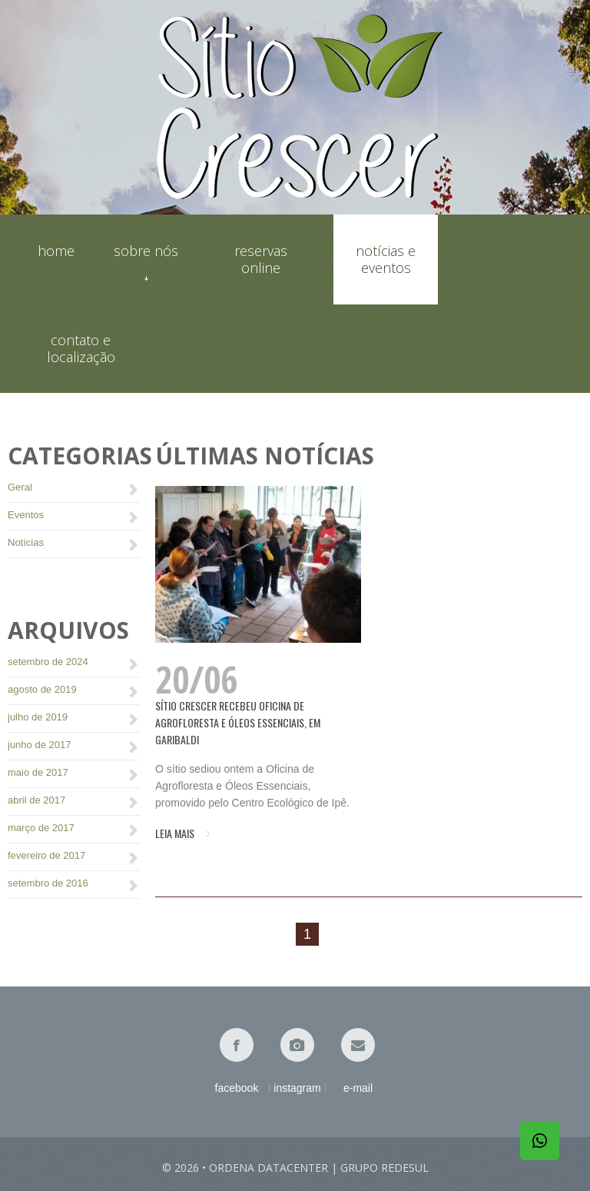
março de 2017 (41, 827)
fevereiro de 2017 (46, 855)
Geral (20, 487)
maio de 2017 (38, 772)
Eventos (26, 515)
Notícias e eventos (385, 259)
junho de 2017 (39, 744)
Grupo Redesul (384, 1167)
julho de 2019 (38, 717)
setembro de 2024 (48, 661)
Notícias (26, 542)
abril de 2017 (36, 800)
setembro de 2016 (48, 883)
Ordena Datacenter (268, 1167)
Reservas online (260, 259)
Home (56, 251)
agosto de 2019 (42, 689)
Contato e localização (81, 348)
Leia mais (174, 833)
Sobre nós (146, 259)
